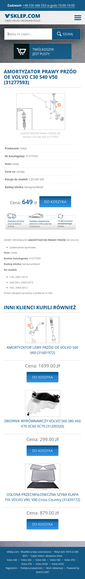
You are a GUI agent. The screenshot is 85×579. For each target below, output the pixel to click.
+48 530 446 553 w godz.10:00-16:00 (49, 5)
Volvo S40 (12, 560)
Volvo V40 (55, 560)
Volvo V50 (69, 560)
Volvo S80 (40, 560)
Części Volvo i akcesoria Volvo (46, 556)
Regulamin (11, 568)
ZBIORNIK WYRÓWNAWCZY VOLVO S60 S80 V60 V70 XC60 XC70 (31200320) (42, 423)
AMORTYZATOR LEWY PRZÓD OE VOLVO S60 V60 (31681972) (42, 350)
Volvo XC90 (58, 564)
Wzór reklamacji (54, 568)
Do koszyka (42, 377)
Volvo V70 (26, 564)
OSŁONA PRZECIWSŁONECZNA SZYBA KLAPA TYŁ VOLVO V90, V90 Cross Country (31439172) (42, 497)
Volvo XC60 (42, 564)
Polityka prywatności (32, 568)
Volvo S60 (26, 560)
